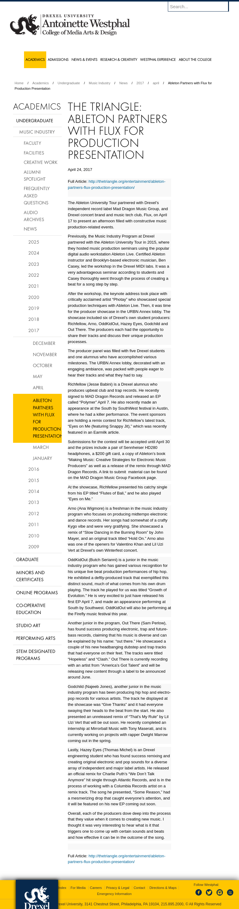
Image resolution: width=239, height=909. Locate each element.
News (123, 83)
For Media (78, 888)
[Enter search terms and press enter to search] (201, 6)
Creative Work (40, 162)
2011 (33, 524)
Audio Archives (34, 215)
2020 (33, 297)
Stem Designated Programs (35, 654)
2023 (33, 264)
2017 (140, 83)
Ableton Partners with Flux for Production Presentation (47, 418)
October (42, 365)
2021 (33, 286)
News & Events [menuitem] (84, 59)
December (44, 343)
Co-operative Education (31, 608)
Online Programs (37, 592)
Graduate (27, 559)
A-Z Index (59, 888)
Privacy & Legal (117, 888)
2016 (33, 469)
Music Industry (99, 83)
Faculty (32, 143)
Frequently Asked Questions (37, 195)
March (41, 447)
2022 (33, 275)
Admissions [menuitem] (58, 59)
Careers (96, 888)
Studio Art (28, 625)
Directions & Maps (162, 888)
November (45, 354)
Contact (139, 888)
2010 (33, 536)
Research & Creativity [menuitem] (118, 59)
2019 (33, 308)
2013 (33, 502)
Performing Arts (35, 638)
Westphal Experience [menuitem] (158, 59)
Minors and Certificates (30, 575)
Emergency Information (114, 894)
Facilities (34, 153)
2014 (33, 491)
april (156, 83)
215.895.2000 (172, 904)
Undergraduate (68, 83)
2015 (33, 480)
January (42, 458)
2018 (33, 319)
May (37, 376)
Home (19, 83)
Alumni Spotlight (35, 175)
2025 (33, 242)
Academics (41, 83)
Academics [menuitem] (35, 59)
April (38, 387)
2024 (33, 253)
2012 (33, 513)
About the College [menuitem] (195, 59)
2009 (33, 546)
